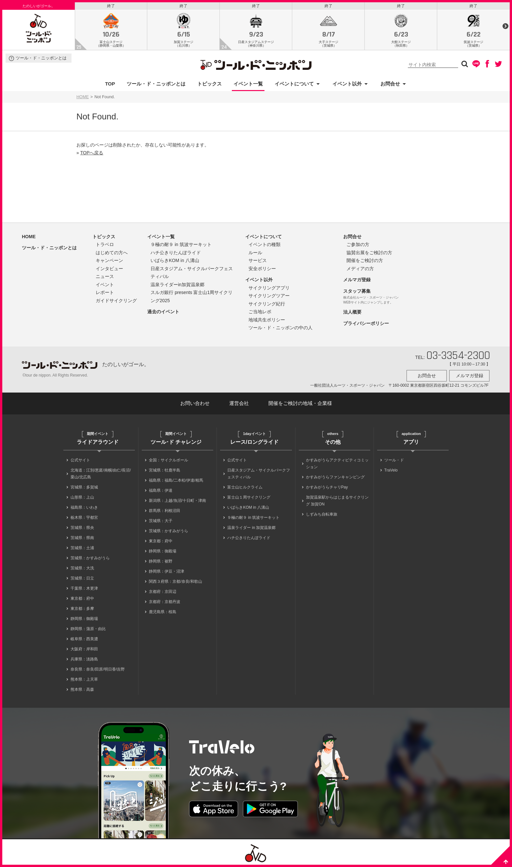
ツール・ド (394, 459)
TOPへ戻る (92, 154)
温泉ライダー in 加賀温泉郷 (251, 527)
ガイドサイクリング (116, 302)
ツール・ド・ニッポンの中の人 (280, 329)
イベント (105, 286)
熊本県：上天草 (84, 679)
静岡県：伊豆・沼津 (166, 571)
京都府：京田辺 (162, 591)
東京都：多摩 (82, 608)
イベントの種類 (264, 246)
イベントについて (294, 85)
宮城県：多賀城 (84, 487)
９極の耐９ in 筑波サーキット (181, 246)
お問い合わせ (195, 403)
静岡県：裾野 (160, 561)
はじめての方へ (112, 254)
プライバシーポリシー (366, 325)
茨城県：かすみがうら (90, 557)
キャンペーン (109, 262)
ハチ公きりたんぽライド (176, 254)
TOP (110, 85)
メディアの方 (360, 270)
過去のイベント (163, 313)
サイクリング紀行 (266, 305)
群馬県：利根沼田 (164, 510)
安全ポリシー (262, 270)
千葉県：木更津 (84, 588)
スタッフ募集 (357, 292)
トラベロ (105, 246)
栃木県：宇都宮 (84, 517)
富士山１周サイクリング (248, 497)
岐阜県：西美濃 (84, 638)
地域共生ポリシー (266, 321)
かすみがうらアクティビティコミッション (337, 463)
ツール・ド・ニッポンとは (41, 59)
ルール (255, 254)
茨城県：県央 (82, 527)
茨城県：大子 (160, 520)
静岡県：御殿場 (84, 618)
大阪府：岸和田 (84, 648)
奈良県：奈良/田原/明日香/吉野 (98, 669)
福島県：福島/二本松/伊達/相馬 (176, 480)
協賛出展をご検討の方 (369, 254)
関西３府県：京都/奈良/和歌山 (175, 581)
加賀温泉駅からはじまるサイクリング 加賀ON (337, 500)
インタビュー (109, 270)
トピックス (209, 85)
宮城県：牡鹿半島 (164, 470)
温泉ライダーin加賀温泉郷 (177, 286)
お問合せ (390, 85)
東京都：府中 (82, 598)
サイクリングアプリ (269, 289)
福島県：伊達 (160, 490)
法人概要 (352, 313)
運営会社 (239, 403)
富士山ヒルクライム (245, 487)
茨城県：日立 (82, 578)
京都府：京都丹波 (164, 601)
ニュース (105, 278)
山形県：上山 (82, 497)
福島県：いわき (84, 507)
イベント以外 (347, 85)
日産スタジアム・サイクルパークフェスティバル (258, 473)
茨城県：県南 (82, 537)
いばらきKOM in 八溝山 (175, 262)
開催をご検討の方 (364, 262)
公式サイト (80, 459)
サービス (257, 262)
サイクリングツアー (269, 297)
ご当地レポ (259, 313)
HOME (82, 98)
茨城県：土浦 (82, 547)
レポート (105, 294)
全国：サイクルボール (168, 459)
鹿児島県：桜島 (162, 611)
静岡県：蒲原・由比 (88, 628)
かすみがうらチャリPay (327, 487)
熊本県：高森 (82, 689)
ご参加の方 (357, 246)
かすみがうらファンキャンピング (335, 476)
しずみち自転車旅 (321, 514)
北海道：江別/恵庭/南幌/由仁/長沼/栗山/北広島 (101, 473)
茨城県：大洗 (82, 567)
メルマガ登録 (357, 281)
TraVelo (391, 470)
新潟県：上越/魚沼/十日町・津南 (177, 500)
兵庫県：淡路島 (84, 659)
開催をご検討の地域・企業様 (300, 403)
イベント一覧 (248, 85)
